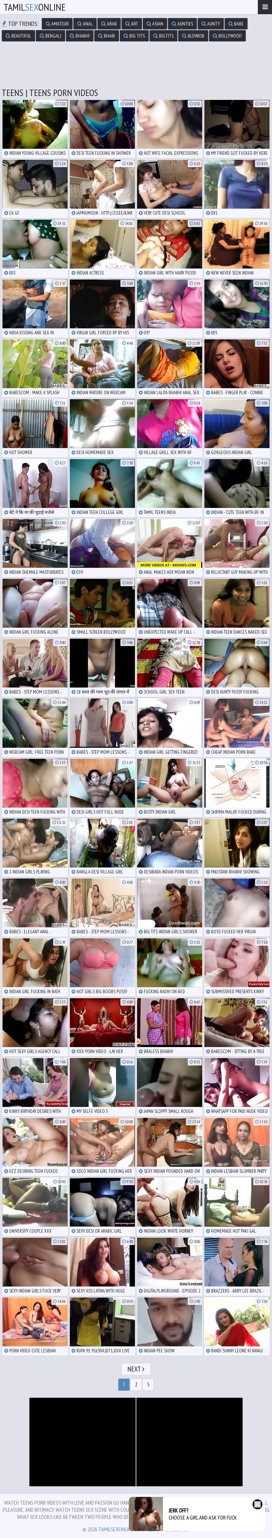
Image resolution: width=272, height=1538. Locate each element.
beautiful (18, 36)
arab (109, 24)
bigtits (163, 36)
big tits (134, 36)
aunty (211, 24)
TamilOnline (35, 6)
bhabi (106, 36)
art (131, 24)
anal (85, 24)
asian (155, 24)
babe (236, 24)
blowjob (193, 36)
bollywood (227, 36)
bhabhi (80, 36)
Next (136, 1369)
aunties (182, 24)
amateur (57, 24)
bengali (50, 36)
